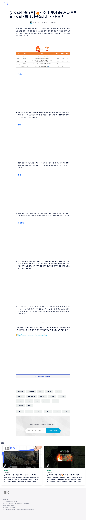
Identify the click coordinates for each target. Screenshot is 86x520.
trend (29, 405)
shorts (55, 401)
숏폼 (37, 401)
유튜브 (58, 391)
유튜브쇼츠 (42, 396)
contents (20, 405)
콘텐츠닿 (49, 391)
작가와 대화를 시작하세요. (43, 376)
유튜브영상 (20, 396)
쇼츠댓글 (20, 401)
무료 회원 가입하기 (53, 430)
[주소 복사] (66, 411)
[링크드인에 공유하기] (38, 411)
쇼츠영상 (52, 396)
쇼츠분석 (29, 401)
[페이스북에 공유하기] (29, 411)
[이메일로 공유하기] (57, 411)
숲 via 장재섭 (35, 22)
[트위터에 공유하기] (20, 411)
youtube (46, 401)
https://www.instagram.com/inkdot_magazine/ (32, 335)
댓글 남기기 (53, 22)
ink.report (31, 391)
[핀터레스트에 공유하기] (48, 411)
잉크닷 (40, 391)
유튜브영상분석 (31, 396)
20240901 (20, 391)
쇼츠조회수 (62, 396)
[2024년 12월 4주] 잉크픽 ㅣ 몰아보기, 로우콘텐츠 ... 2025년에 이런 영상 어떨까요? (33, 474)
